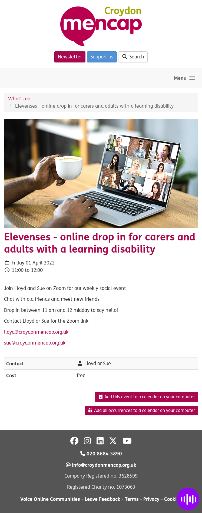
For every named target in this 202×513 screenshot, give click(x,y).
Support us (101, 57)
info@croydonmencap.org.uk (101, 465)
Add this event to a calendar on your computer (146, 397)
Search (133, 57)
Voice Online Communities (50, 499)
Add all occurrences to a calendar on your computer (141, 410)
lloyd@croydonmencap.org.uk (36, 332)
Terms (132, 499)
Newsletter (70, 57)
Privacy (151, 499)
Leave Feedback (102, 499)
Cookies (173, 499)
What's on (19, 99)
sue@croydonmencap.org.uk (34, 343)
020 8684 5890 (101, 454)
